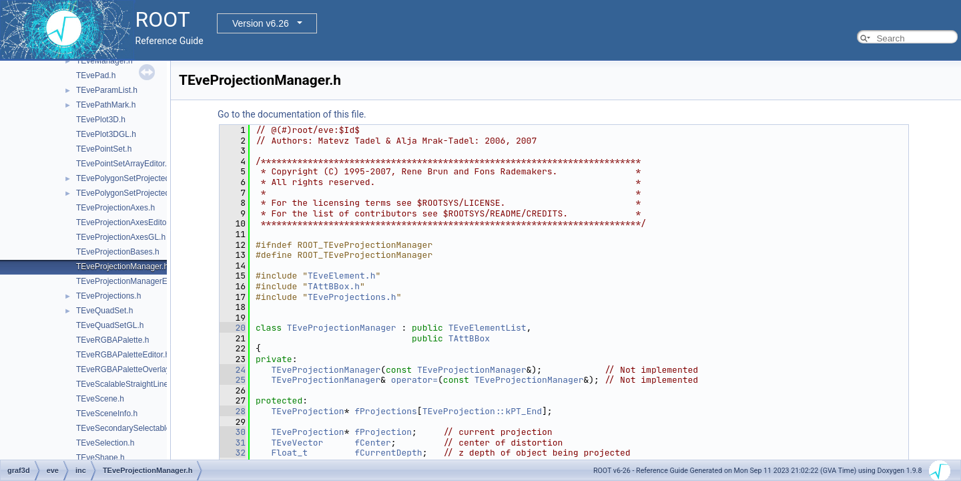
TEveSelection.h (105, 443)
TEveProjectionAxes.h (115, 207)
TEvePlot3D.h (100, 119)
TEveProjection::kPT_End (482, 411)
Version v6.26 (260, 23)
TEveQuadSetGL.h (109, 325)
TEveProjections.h (108, 296)
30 (233, 432)
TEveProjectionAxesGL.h (121, 237)
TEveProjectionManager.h (122, 266)
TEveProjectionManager (341, 327)
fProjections (385, 411)
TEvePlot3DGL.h (106, 134)
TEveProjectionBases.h (117, 252)
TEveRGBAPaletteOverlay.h (126, 369)
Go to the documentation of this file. (292, 114)
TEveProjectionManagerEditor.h (132, 281)
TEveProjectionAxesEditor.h (126, 222)
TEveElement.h (341, 275)
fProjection (383, 432)
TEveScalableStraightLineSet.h (131, 384)
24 (233, 369)
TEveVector (297, 442)
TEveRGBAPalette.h (112, 340)
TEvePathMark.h (105, 105)
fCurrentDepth (388, 452)
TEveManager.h (104, 60)
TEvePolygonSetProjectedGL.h (131, 193)
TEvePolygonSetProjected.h (126, 178)
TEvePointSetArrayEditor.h (124, 163)
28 (233, 411)
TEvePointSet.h (103, 149)
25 (233, 379)
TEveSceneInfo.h (106, 413)
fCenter (372, 442)
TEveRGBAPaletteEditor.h (123, 354)
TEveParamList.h (106, 90)
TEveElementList (487, 327)
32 (233, 452)
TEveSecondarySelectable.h (126, 428)
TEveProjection (307, 411)
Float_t (289, 452)
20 (233, 327)
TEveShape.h (100, 457)
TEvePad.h (95, 75)
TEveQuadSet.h (104, 310)
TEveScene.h (100, 399)
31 (233, 442)
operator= (414, 379)
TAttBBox (469, 338)
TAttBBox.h (334, 286)
